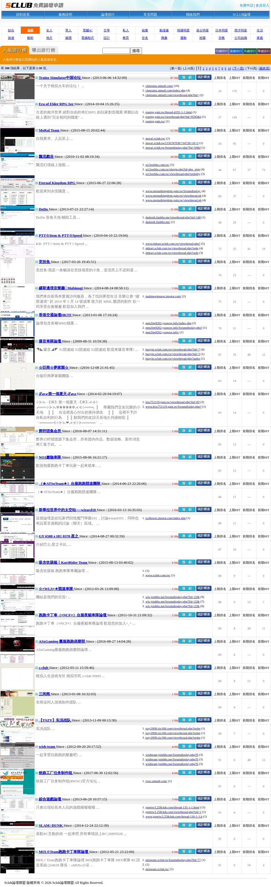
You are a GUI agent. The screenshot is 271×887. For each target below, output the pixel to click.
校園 (202, 37)
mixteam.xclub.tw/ (157, 869)
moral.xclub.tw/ (155, 138)
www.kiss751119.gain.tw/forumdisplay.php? (173, 406)
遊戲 (30, 30)
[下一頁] (238, 68)
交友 (145, 37)
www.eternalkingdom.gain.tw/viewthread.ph (173, 195)
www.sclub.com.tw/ (158, 575)
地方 (49, 37)
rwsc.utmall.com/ (156, 781)
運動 (183, 37)
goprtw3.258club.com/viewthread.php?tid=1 (173, 812)
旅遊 (11, 37)
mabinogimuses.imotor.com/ (163, 296)
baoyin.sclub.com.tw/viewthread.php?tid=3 (172, 354)
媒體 (68, 37)
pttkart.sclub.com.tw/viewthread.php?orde (172, 248)
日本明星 (221, 30)
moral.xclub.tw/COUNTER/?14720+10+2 (172, 143)
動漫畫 (164, 30)
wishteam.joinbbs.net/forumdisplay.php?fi (171, 754)
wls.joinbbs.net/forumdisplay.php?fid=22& (172, 597)
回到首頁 (23, 15)
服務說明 (65, 15)
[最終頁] (264, 68)
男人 (68, 30)
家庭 (260, 37)
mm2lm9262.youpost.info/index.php (168, 323)
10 (229, 68)
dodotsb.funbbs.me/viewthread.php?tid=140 (173, 217)
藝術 (30, 37)
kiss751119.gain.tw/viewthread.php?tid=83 (172, 402)
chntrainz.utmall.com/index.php (165, 90)
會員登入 (262, 5)
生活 (260, 30)
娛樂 (145, 30)
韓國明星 (183, 30)
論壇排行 (108, 15)
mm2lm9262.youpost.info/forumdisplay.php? (173, 327)
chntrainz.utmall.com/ (159, 85)
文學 (107, 30)
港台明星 (202, 30)
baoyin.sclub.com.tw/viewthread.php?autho (172, 358)
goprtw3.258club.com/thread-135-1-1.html (172, 807)
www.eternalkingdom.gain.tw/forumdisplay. (173, 191)
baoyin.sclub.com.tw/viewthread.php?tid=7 (172, 349)
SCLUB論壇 (242, 15)
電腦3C (88, 30)
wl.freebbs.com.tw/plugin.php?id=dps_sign (172, 169)
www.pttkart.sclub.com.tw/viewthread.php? (172, 243)
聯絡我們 (193, 15)
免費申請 (246, 5)
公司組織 (240, 37)
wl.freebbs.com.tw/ (157, 164)
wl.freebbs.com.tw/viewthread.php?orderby (172, 174)
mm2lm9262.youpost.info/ (162, 332)
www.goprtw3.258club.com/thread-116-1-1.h (173, 816)
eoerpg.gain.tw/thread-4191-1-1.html (168, 112)
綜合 (11, 30)
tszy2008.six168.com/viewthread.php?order (173, 728)
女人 (49, 30)
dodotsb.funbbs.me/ (157, 222)
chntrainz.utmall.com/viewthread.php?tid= (172, 95)
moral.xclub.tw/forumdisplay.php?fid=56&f (173, 147)
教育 (126, 37)
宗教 (222, 37)
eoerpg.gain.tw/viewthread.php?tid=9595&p (173, 116)
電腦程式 (87, 37)
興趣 (164, 37)
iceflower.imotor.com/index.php (165, 518)
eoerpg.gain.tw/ (155, 121)
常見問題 (150, 15)
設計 (107, 37)
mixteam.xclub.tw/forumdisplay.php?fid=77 (173, 860)
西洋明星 (240, 30)
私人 (126, 30)
